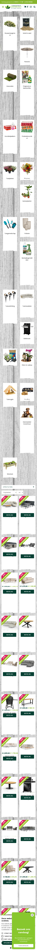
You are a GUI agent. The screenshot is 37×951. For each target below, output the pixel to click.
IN (20, 828)
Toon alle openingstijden (18, 875)
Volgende (34, 792)
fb (28, 6)
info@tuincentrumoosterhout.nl (18, 845)
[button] (18, 948)
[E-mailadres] (18, 814)
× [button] (35, 917)
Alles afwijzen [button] (28, 943)
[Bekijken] (25, 7)
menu (2, 6)
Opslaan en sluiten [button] (10, 943)
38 (30, 792)
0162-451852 (18, 843)
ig (30, 6)
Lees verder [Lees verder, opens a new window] (13, 929)
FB (16, 828)
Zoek (34, 6)
